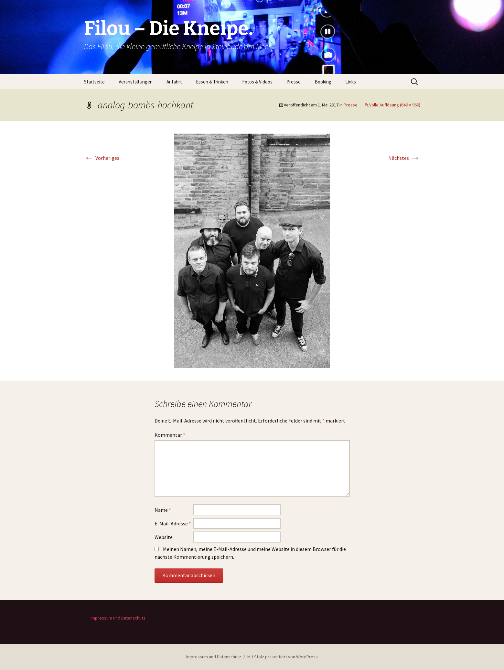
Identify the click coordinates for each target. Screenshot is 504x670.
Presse (293, 82)
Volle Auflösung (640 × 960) (394, 105)
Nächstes (404, 158)
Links (350, 82)
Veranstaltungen (136, 82)
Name (163, 510)
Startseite (94, 82)
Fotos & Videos (257, 82)
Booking (323, 82)
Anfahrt (174, 82)
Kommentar (170, 435)
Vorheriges (101, 158)
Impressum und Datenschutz (118, 618)
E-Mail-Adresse (173, 523)
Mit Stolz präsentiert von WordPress (282, 657)
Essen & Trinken (212, 82)
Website (164, 537)
